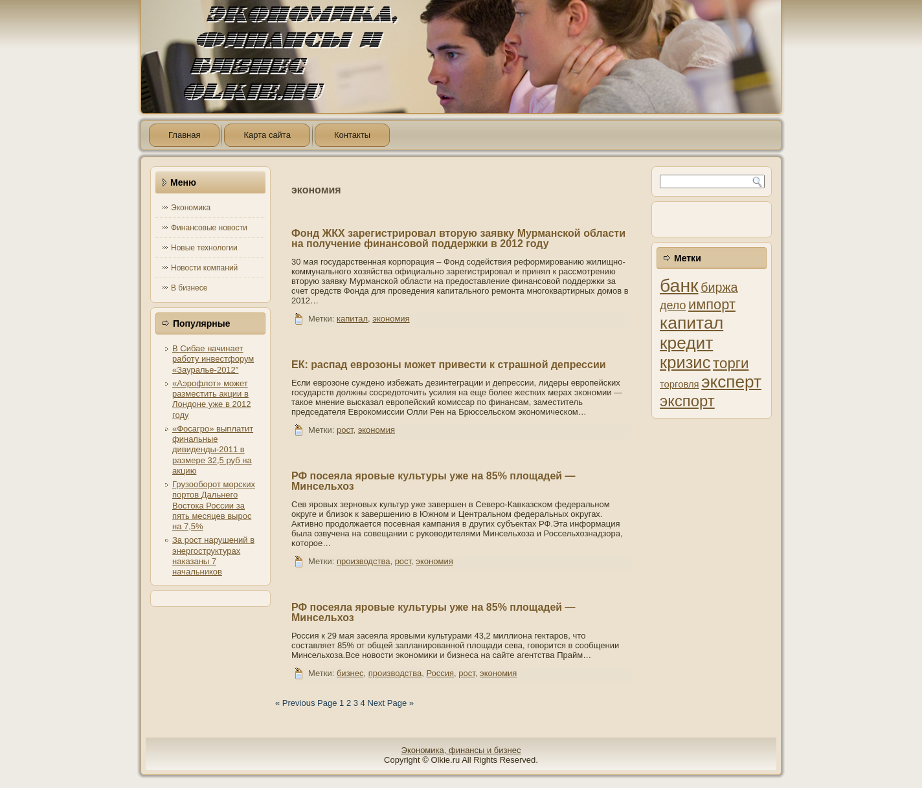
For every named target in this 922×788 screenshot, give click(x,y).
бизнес (350, 673)
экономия (390, 318)
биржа (719, 287)
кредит (686, 343)
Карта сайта (266, 135)
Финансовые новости (209, 227)
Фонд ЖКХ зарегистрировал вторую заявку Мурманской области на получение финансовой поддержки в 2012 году (458, 238)
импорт (712, 304)
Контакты (352, 135)
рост (345, 430)
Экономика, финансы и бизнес (461, 750)
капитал (352, 318)
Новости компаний (204, 267)
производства (363, 561)
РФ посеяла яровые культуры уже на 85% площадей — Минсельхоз (433, 481)
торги (730, 363)
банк (679, 285)
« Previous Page (306, 703)
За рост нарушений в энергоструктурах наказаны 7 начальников (213, 555)
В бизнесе (189, 287)
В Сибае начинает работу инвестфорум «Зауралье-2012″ (213, 359)
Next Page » (390, 703)
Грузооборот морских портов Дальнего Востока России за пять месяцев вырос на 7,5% (213, 505)
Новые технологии (204, 247)
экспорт (687, 401)
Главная (184, 135)
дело (673, 305)
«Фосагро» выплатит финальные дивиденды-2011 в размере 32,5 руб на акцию (212, 450)
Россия (440, 673)
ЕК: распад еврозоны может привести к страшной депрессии (448, 364)
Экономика (190, 207)
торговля (679, 384)
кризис (685, 362)
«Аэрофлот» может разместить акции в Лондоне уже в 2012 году (211, 399)
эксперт (731, 381)
